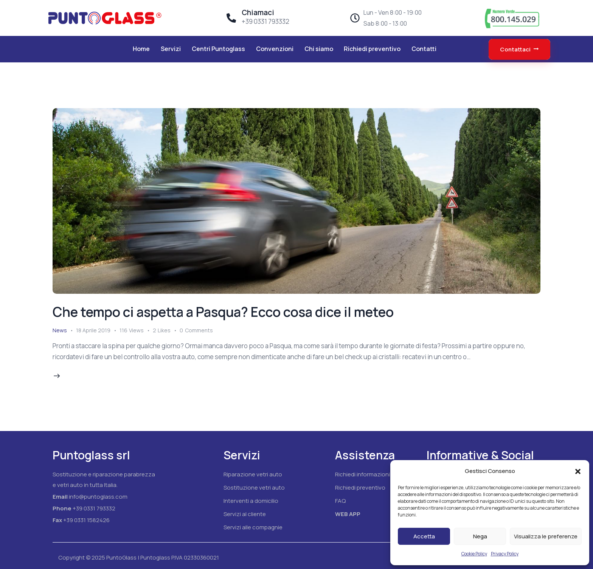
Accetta (424, 536)
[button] (578, 471)
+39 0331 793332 (94, 508)
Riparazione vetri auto (253, 474)
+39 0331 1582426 (86, 520)
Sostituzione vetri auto (254, 487)
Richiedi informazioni (362, 474)
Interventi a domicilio (251, 501)
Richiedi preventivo (360, 487)
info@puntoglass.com (98, 497)
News (60, 330)
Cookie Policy (474, 553)
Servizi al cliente (245, 514)
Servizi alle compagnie (253, 527)
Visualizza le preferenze (545, 536)
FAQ (340, 501)
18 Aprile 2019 (93, 330)
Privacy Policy (504, 553)
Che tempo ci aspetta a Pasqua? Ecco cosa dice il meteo (223, 312)
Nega (480, 536)
